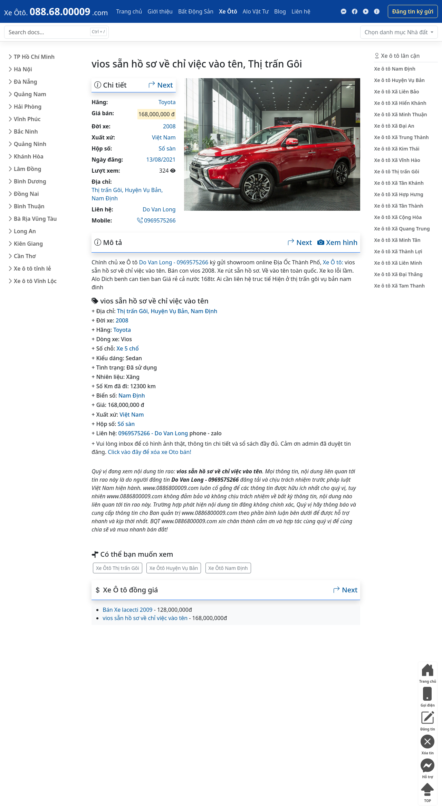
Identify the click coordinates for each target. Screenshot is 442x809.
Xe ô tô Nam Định (394, 68)
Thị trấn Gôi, (108, 190)
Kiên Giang (28, 243)
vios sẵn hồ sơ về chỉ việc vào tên (145, 618)
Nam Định (105, 198)
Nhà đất (397, 32)
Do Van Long (159, 209)
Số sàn (167, 148)
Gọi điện (427, 696)
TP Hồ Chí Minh (34, 57)
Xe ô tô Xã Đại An (394, 125)
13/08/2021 (161, 159)
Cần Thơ (25, 256)
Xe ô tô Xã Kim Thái (396, 148)
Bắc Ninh (26, 131)
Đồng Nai (26, 194)
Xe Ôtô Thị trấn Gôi (117, 568)
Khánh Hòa (29, 156)
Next (160, 85)
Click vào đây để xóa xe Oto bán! (149, 452)
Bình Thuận (29, 206)
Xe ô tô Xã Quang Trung (402, 228)
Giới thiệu (160, 11)
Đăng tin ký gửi (412, 11)
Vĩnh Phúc (27, 119)
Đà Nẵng (25, 81)
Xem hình (337, 242)
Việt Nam (164, 137)
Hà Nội (23, 69)
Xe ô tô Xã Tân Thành (398, 205)
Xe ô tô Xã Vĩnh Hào (397, 160)
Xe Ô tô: (333, 262)
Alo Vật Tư (256, 11)
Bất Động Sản (195, 11)
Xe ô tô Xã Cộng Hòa (398, 217)
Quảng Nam (30, 94)
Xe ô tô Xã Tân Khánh (398, 183)
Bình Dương (30, 181)
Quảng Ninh (30, 144)
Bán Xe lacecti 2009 (127, 609)
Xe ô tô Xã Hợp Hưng (398, 194)
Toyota (167, 102)
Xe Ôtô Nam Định (228, 568)
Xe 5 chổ (128, 348)
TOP (427, 791)
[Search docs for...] (56, 32)
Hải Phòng (27, 106)
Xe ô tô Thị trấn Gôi (396, 171)
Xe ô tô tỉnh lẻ (32, 268)
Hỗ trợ (427, 767)
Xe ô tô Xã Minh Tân (397, 240)
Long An (25, 231)
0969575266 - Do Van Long (153, 433)
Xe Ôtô (228, 11)
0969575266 (156, 220)
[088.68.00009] (56, 11)
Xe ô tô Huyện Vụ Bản (399, 80)
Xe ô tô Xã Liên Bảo (396, 91)
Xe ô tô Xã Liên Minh (398, 263)
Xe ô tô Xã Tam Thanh (399, 285)
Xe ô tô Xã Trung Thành (401, 137)
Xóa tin (427, 743)
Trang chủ (129, 11)
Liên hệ (300, 11)
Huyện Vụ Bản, (144, 190)
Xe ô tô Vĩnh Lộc (35, 281)
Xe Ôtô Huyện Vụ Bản (174, 568)
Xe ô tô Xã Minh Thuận (400, 114)
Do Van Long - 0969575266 (174, 262)
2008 (169, 126)
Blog (280, 11)
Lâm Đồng (27, 169)
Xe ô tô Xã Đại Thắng (398, 274)
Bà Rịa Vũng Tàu (35, 218)
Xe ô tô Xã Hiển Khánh (400, 103)
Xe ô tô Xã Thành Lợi (398, 251)
